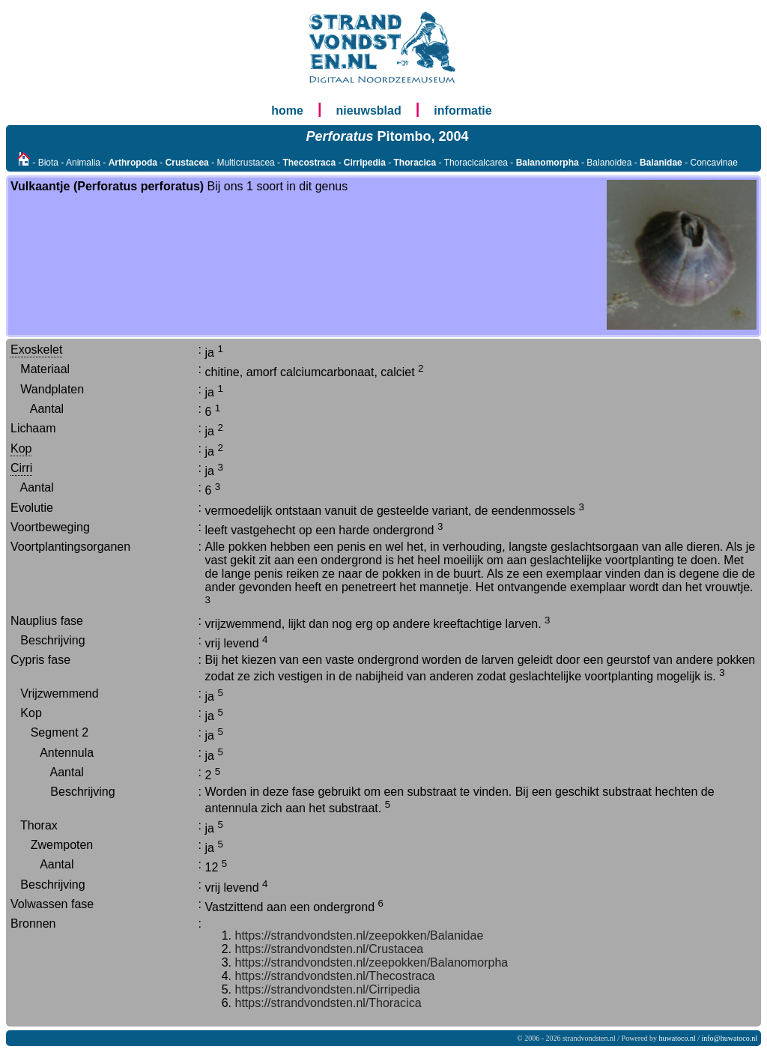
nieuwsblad (368, 110)
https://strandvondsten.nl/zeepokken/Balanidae (359, 935)
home (287, 110)
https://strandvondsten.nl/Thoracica (328, 1003)
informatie (462, 110)
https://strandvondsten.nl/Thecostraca (335, 976)
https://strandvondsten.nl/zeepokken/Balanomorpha (372, 962)
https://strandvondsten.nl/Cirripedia (327, 989)
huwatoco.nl (677, 1038)
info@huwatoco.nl (729, 1038)
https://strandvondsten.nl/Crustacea (329, 949)
